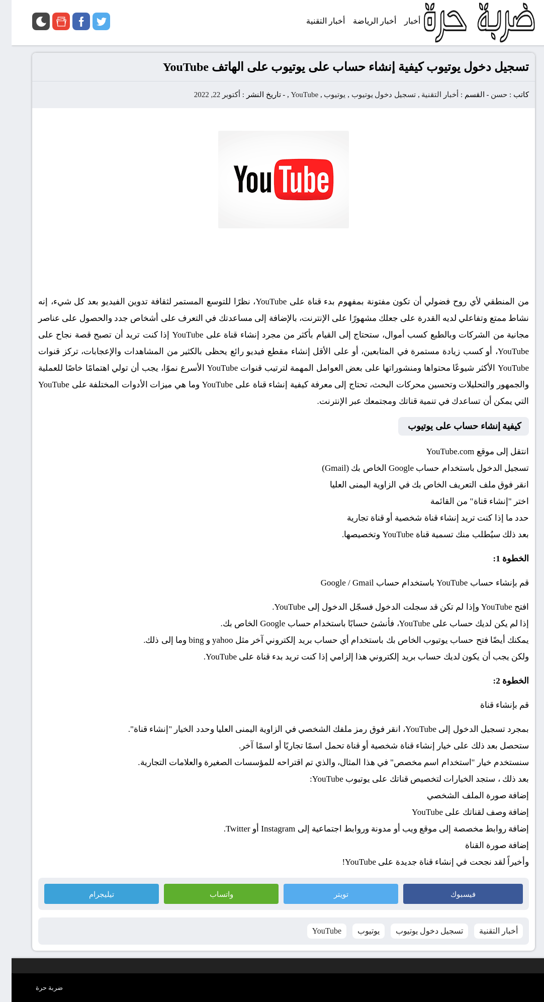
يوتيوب (323, 95)
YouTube (293, 95)
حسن (487, 95)
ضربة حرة (37, 987)
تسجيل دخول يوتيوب (372, 95)
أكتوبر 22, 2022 (206, 95)
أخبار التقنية (428, 95)
